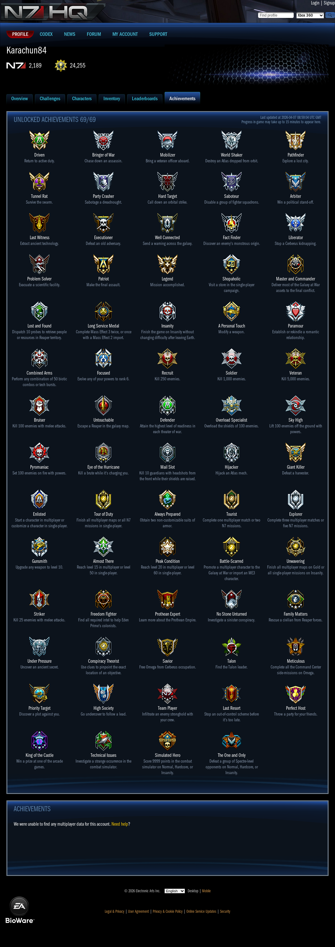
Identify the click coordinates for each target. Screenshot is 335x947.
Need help (119, 824)
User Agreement (138, 911)
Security (225, 911)
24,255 (78, 65)
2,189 (35, 65)
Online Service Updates (201, 911)
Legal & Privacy (114, 911)
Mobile (206, 891)
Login (315, 3)
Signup (329, 3)
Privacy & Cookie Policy (168, 911)
